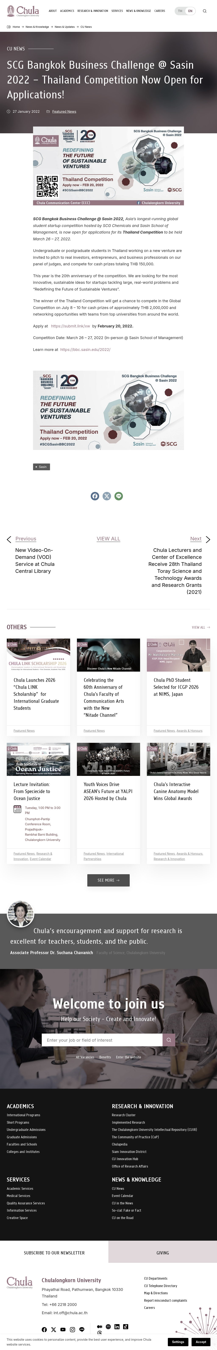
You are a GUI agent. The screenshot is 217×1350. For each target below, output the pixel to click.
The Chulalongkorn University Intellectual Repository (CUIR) (154, 1129)
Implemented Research (128, 1122)
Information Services (22, 1210)
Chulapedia (119, 1144)
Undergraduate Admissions (26, 1129)
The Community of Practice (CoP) (135, 1137)
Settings (178, 1345)
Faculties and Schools (22, 1144)
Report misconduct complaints (165, 1300)
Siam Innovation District (129, 1152)
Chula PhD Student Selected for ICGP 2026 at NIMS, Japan (176, 687)
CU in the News (122, 1203)
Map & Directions (156, 1293)
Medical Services (18, 1196)
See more (109, 880)
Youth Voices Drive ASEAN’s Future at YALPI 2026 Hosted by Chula (108, 791)
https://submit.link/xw (70, 326)
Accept (201, 1345)
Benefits (105, 1057)
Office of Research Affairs (130, 1166)
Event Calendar (40, 859)
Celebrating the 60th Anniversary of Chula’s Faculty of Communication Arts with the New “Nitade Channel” (104, 697)
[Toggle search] (204, 11)
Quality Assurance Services (26, 1203)
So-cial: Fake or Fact (126, 1210)
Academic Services (20, 1188)
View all (201, 627)
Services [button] (117, 11)
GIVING (163, 1253)
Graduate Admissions (22, 1137)
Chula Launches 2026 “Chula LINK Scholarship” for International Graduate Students (36, 694)
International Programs (23, 1115)
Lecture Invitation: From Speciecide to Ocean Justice (32, 791)
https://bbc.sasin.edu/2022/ (85, 349)
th (180, 11)
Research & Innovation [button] (93, 11)
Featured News (64, 112)
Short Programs (18, 1122)
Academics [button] (67, 11)
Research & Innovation (169, 859)
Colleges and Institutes (23, 1152)
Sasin (43, 467)
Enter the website (128, 1057)
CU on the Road (123, 1218)
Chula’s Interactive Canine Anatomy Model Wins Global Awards (176, 791)
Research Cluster (124, 1115)
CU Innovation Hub (125, 1159)
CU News (16, 48)
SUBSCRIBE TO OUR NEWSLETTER (54, 1253)
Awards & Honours (189, 730)
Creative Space (17, 1218)
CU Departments (155, 1278)
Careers (159, 11)
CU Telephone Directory (160, 1286)
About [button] (53, 11)
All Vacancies (85, 1057)
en (190, 11)
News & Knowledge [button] (138, 11)
